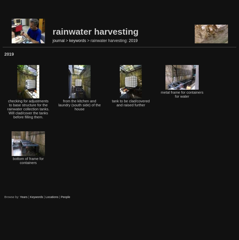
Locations (52, 197)
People (65, 197)
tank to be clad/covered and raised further (131, 86)
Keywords (36, 197)
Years (24, 197)
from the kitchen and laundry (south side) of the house (79, 88)
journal (59, 40)
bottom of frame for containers (28, 148)
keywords (77, 40)
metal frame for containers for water (182, 81)
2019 (133, 40)
